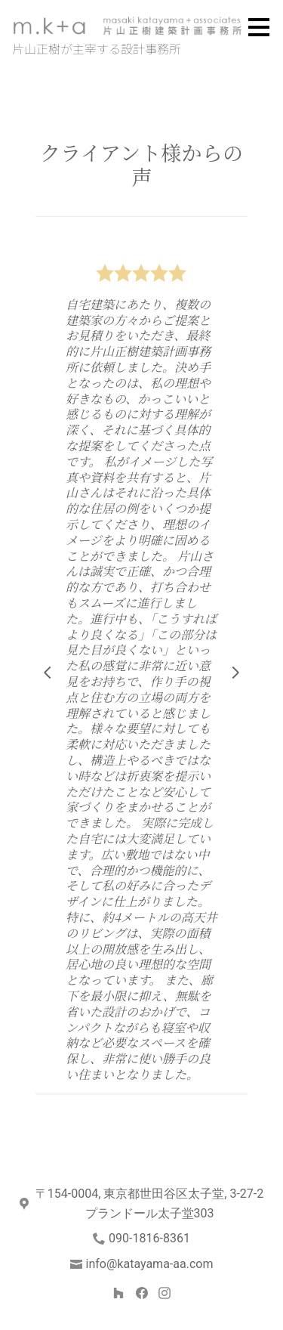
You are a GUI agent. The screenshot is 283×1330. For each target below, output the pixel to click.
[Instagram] (164, 1292)
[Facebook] (141, 1292)
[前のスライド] (47, 672)
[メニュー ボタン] (259, 27)
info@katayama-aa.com (150, 1264)
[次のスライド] (235, 672)
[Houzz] (118, 1292)
